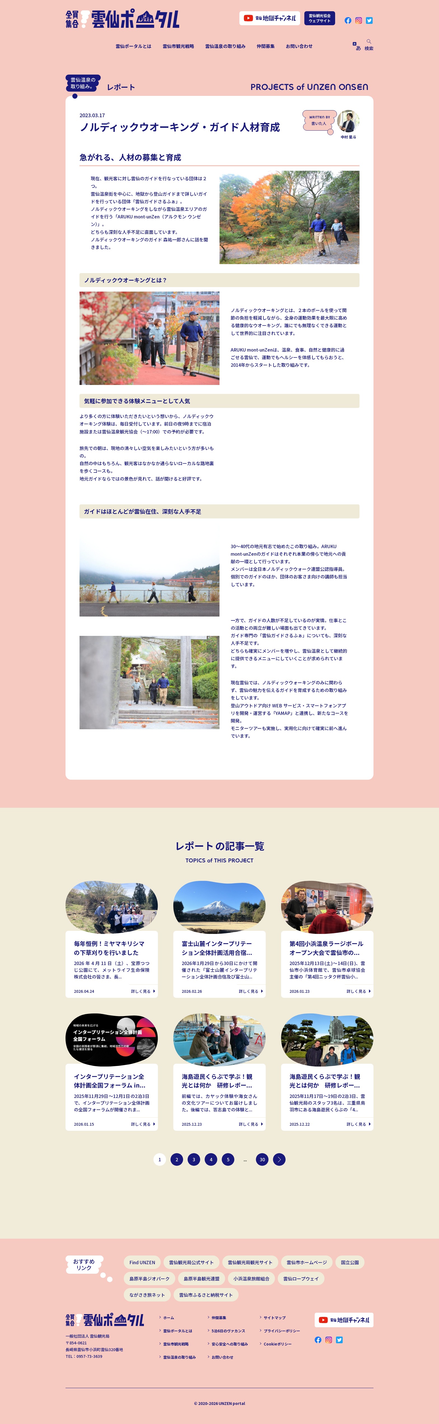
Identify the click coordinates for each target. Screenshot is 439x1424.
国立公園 (350, 1262)
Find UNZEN (142, 1262)
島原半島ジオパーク (149, 1278)
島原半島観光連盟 (202, 1278)
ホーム (168, 1317)
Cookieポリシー (278, 1344)
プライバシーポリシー (282, 1330)
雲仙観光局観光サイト (250, 1262)
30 (262, 1159)
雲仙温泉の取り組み (225, 46)
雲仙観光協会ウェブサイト (320, 18)
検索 (369, 45)
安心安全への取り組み (230, 1344)
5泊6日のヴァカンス (228, 1330)
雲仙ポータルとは (133, 46)
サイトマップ (275, 1317)
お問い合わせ (299, 46)
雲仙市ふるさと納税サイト (206, 1294)
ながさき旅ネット (147, 1294)
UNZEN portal (232, 1403)
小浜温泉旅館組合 (251, 1278)
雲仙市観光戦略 (178, 46)
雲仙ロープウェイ (301, 1278)
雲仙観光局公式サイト (191, 1262)
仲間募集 (266, 46)
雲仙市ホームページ (307, 1262)
